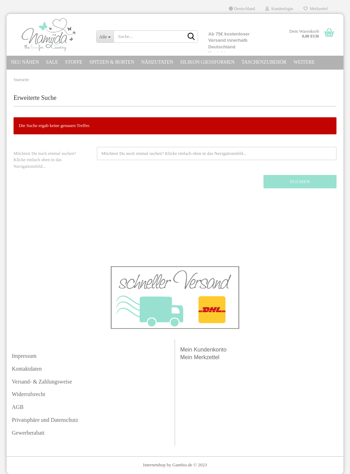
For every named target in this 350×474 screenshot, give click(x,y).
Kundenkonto (210, 350)
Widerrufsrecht (28, 394)
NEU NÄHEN (25, 62)
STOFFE (73, 62)
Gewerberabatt (28, 433)
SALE (52, 62)
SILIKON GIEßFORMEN (207, 62)
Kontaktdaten (27, 369)
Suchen (300, 181)
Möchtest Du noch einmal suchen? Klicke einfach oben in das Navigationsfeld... (45, 160)
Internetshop (154, 464)
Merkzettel (315, 8)
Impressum (24, 356)
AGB (18, 407)
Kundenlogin (279, 8)
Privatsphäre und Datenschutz (45, 420)
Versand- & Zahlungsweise (42, 382)
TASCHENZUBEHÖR (264, 62)
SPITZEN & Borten (112, 62)
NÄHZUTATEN (157, 62)
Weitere (304, 62)
